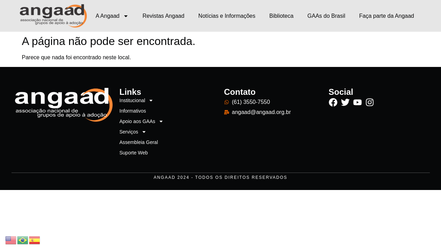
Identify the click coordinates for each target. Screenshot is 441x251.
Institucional (137, 100)
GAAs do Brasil (326, 16)
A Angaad (112, 16)
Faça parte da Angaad (386, 16)
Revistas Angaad (163, 16)
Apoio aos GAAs (142, 121)
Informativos (133, 111)
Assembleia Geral (139, 142)
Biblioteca (281, 16)
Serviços (133, 132)
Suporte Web (134, 152)
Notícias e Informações (227, 16)
